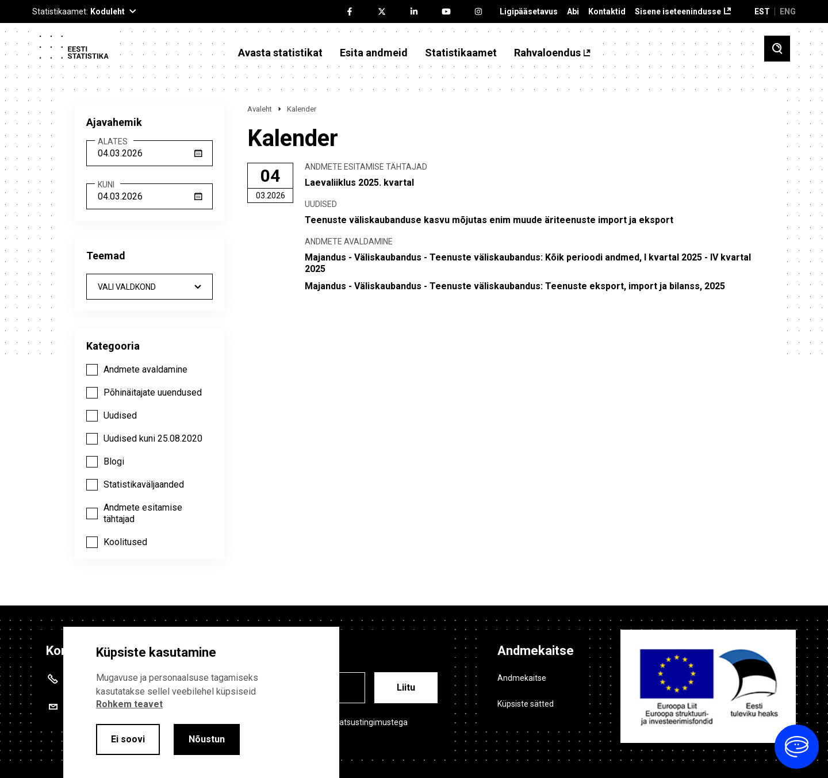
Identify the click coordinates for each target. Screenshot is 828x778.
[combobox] (149, 287)
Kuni (106, 185)
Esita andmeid (374, 53)
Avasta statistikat (280, 53)
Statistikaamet (461, 53)
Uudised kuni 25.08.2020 (152, 438)
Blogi (113, 461)
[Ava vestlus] (797, 747)
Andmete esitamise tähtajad (142, 513)
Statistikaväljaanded (143, 484)
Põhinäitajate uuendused (152, 392)
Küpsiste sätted (525, 703)
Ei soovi (128, 739)
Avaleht (259, 109)
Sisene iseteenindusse (678, 11)
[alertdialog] (201, 702)
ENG (788, 11)
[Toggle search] (777, 48)
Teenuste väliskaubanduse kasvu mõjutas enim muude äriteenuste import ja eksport (489, 219)
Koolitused (125, 541)
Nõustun (207, 739)
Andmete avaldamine (145, 369)
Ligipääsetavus (529, 11)
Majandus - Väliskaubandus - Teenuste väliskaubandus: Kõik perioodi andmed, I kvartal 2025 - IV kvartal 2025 (528, 263)
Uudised (120, 415)
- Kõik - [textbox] (149, 287)
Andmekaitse (521, 678)
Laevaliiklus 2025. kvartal (359, 182)
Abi (573, 11)
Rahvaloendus (547, 53)
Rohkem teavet (129, 704)
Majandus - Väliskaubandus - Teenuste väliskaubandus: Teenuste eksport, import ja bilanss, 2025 (515, 286)
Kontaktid (607, 11)
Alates (113, 141)
